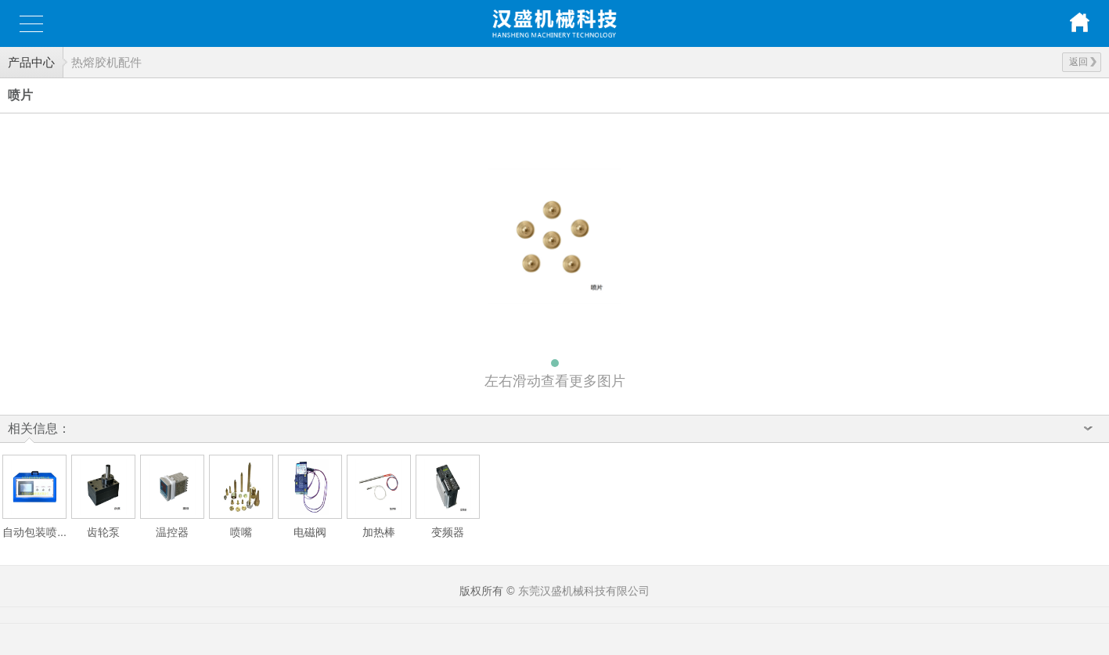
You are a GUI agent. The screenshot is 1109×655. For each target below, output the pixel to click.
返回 (1082, 61)
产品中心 (31, 62)
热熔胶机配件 (106, 62)
